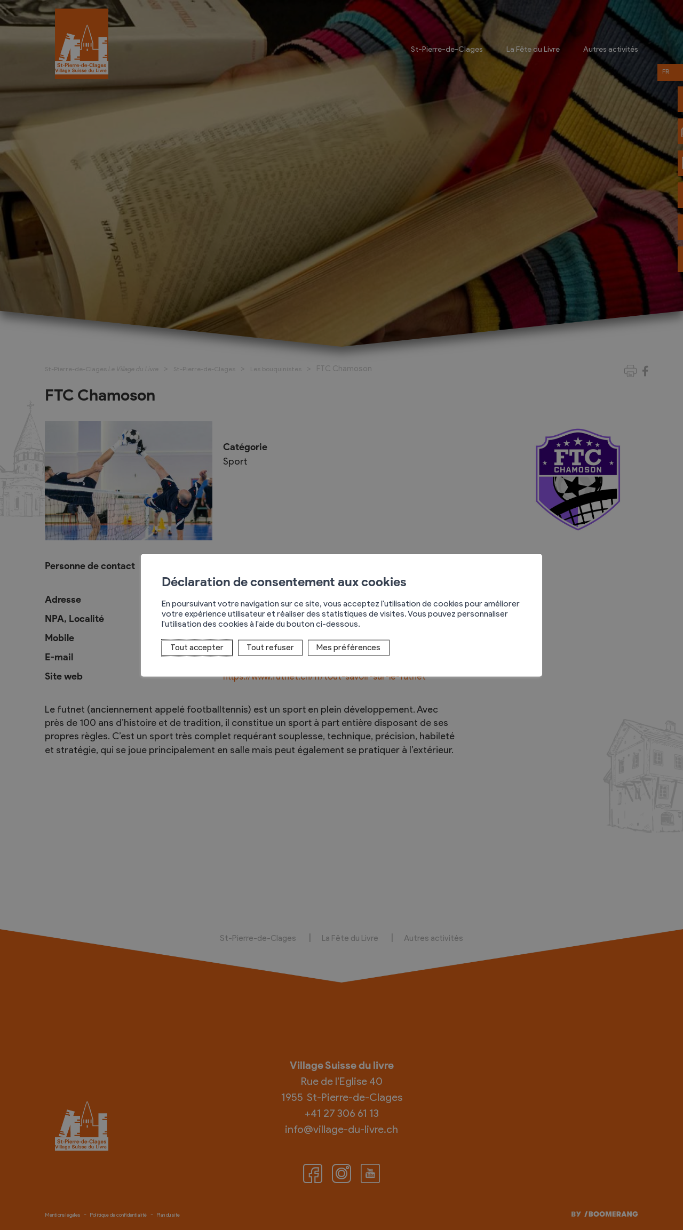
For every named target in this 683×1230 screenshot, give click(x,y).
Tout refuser (265, 648)
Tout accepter (193, 648)
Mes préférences (343, 648)
